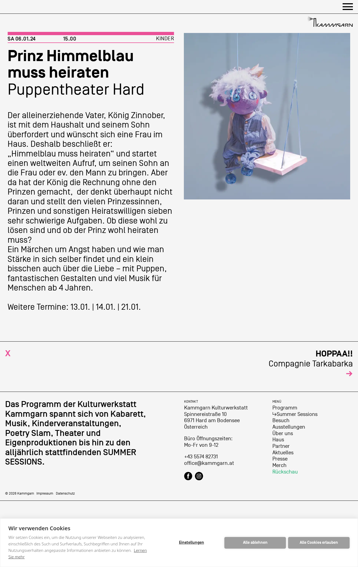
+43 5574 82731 (201, 457)
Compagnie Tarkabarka (311, 363)
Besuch (280, 420)
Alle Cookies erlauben (319, 542)
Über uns (282, 433)
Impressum (44, 493)
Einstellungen (191, 542)
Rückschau (285, 472)
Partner (281, 446)
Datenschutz (65, 493)
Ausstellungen (288, 427)
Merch (279, 465)
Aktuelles (282, 453)
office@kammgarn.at (209, 463)
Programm (284, 408)
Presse (280, 459)
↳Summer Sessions (295, 414)
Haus (278, 440)
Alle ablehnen (255, 542)
